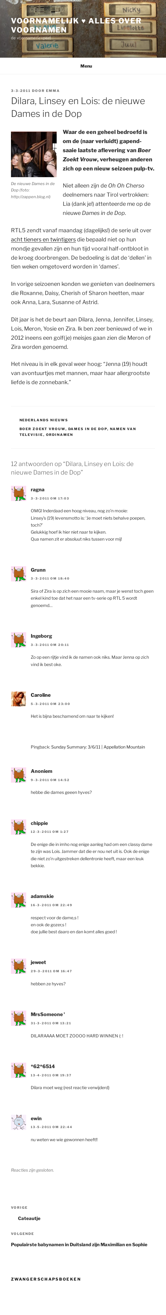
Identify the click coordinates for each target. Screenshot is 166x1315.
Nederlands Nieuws (44, 420)
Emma (53, 91)
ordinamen (59, 435)
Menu (83, 65)
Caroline (41, 695)
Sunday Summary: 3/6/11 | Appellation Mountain (98, 746)
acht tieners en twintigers (43, 239)
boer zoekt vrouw (42, 429)
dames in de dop (87, 429)
